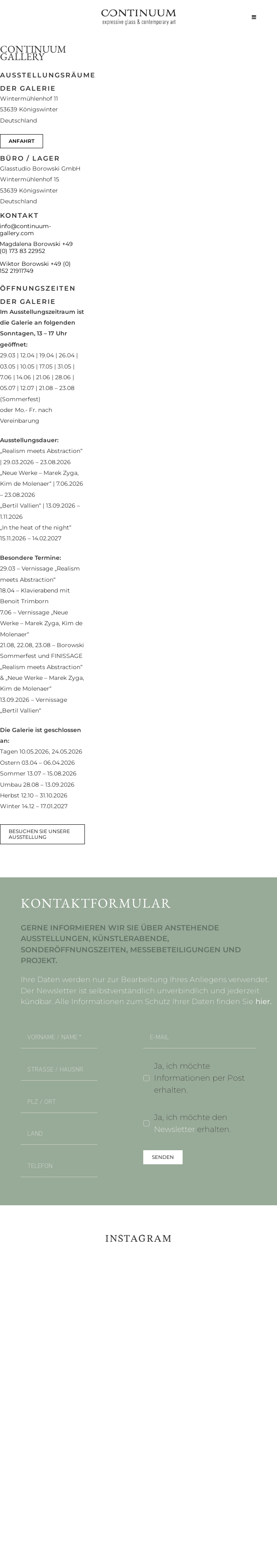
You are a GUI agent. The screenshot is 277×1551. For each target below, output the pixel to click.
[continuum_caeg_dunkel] (138, 13)
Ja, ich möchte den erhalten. (192, 1123)
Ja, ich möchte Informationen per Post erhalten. (199, 1078)
